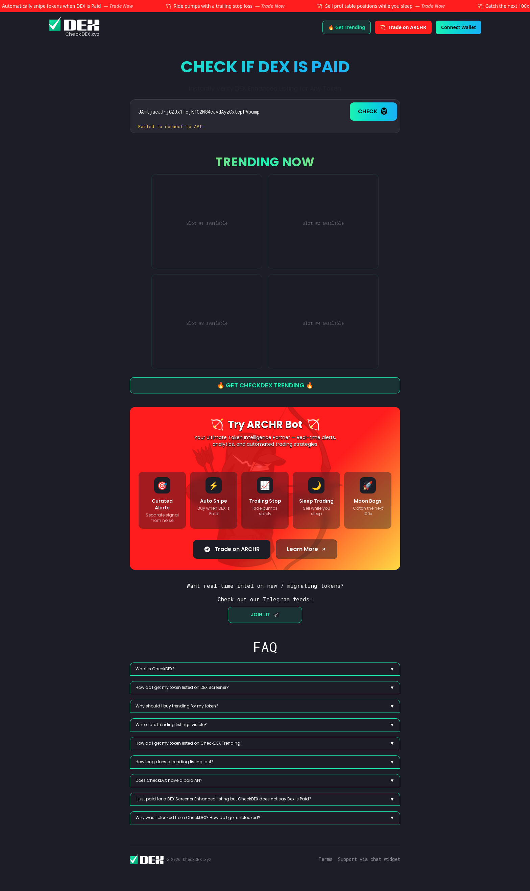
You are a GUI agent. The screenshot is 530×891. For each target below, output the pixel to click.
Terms (325, 859)
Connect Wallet (464, 27)
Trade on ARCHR (232, 549)
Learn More (306, 549)
